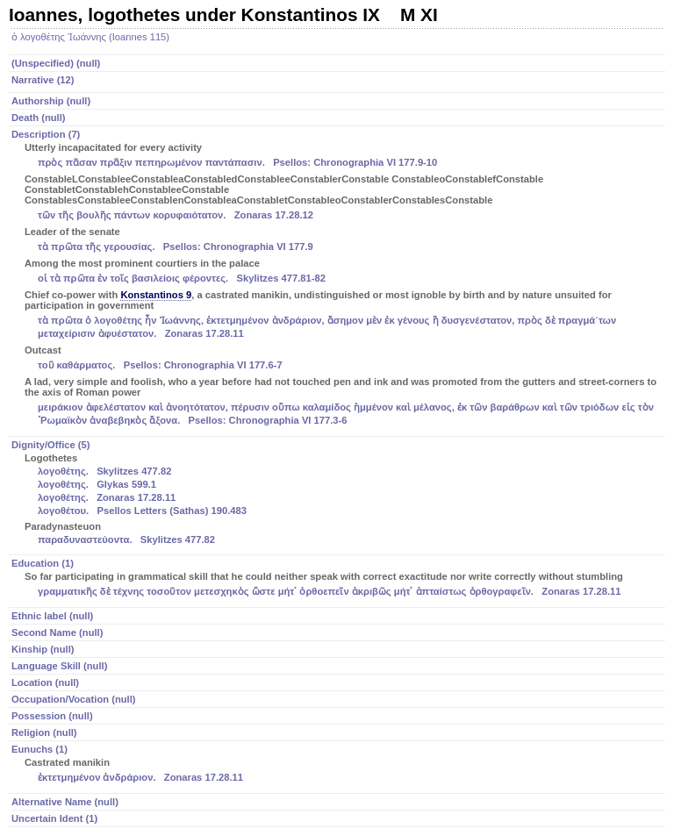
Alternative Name (64, 802)
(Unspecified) (55, 63)
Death (38, 117)
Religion (44, 732)
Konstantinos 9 (155, 294)
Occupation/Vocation (73, 699)
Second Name (57, 632)
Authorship (50, 101)
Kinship (42, 649)
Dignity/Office (338, 493)
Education (338, 579)
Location (45, 682)
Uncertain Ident (54, 818)
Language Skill (59, 666)
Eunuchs (338, 765)
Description (338, 279)
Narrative (43, 80)
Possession (52, 716)
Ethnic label (52, 616)
